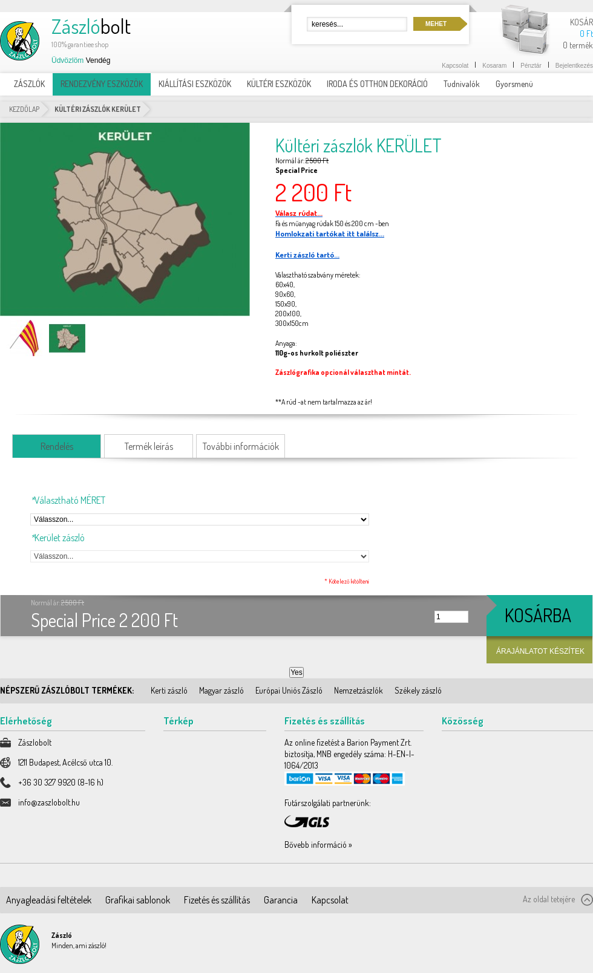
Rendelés (57, 446)
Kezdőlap (24, 109)
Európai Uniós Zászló (289, 690)
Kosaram (494, 65)
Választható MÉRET (67, 500)
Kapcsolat (455, 65)
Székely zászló (418, 690)
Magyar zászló (221, 690)
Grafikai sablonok (137, 900)
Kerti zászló (169, 690)
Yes (296, 672)
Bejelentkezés (574, 65)
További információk (241, 446)
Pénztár (530, 65)
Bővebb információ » (318, 844)
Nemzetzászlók (358, 690)
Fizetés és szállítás (217, 900)
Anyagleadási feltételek (48, 900)
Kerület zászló (57, 538)
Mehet (436, 24)
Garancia (281, 900)
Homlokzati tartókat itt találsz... (329, 233)
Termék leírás (149, 446)
